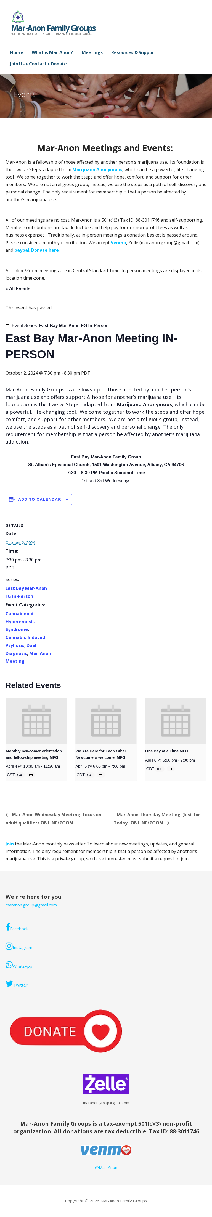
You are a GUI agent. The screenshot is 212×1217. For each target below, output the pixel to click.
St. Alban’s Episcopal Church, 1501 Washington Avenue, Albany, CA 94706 (106, 464)
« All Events (18, 288)
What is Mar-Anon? (52, 52)
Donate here (45, 250)
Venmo (118, 243)
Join (10, 844)
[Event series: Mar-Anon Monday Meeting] (171, 768)
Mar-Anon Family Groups (53, 28)
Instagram (19, 946)
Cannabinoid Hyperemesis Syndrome (20, 622)
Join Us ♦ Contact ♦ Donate (38, 64)
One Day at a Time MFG (166, 751)
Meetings (92, 52)
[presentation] (36, 721)
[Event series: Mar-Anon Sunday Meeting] (101, 774)
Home (16, 52)
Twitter (17, 983)
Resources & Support (133, 52)
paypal (21, 250)
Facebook (17, 927)
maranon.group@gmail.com (31, 905)
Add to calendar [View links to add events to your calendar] (39, 499)
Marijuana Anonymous (97, 169)
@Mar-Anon (106, 1167)
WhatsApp (19, 965)
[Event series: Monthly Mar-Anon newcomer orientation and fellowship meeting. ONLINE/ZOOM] (31, 774)
